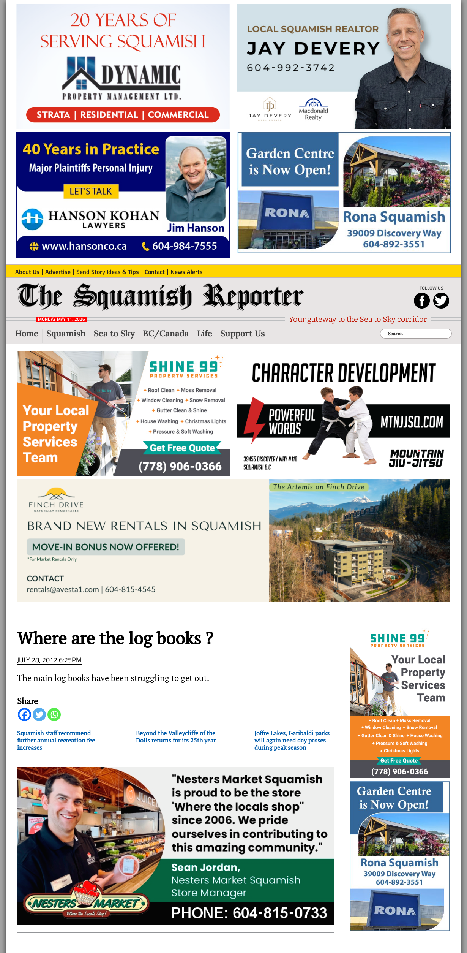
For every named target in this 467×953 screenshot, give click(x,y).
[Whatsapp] (54, 714)
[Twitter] (39, 714)
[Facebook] (24, 714)
